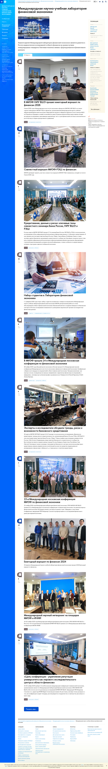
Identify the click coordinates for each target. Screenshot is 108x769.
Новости (4, 21)
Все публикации (95, 109)
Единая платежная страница (24, 758)
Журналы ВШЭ (73, 738)
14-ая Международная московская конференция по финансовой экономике (45, 24)
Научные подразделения (58, 729)
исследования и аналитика (35, 122)
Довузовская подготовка (40, 731)
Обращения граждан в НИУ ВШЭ (25, 740)
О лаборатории (6, 18)
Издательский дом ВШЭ (75, 731)
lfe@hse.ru (4, 81)
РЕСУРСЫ (72, 727)
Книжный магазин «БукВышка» (76, 732)
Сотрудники (5, 38)
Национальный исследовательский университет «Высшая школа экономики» (34, 721)
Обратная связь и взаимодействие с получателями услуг (42, 752)
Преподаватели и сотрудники (24, 734)
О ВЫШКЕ (20, 727)
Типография (72, 734)
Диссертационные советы (58, 734)
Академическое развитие (58, 738)
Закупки (19, 738)
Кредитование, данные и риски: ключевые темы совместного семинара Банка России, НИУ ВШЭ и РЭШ (51, 226)
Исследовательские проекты (59, 731)
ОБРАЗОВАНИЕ (39, 727)
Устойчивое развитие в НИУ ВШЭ (25, 732)
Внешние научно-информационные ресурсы (59, 743)
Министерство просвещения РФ (95, 732)
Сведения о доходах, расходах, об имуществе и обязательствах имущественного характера (25, 748)
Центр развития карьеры (40, 744)
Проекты (4, 35)
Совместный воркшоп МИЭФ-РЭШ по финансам (50, 169)
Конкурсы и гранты (57, 740)
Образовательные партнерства (42, 748)
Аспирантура (38, 740)
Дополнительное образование (42, 742)
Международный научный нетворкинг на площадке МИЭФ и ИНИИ (51, 617)
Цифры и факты (21, 729)
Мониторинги (56, 732)
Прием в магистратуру (40, 738)
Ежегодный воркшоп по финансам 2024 (45, 561)
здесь (82, 764)
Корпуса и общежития (23, 736)
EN (96, 1)
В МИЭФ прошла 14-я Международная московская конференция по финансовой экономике (51, 362)
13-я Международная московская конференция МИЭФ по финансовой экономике (49, 500)
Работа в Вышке (21, 760)
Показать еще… (31, 709)
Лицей (36, 729)
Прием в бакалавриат (40, 734)
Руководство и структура (23, 731)
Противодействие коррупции (24, 744)
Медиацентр (73, 736)
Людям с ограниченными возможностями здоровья (23, 755)
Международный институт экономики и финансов (63, 721)
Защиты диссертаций (57, 736)
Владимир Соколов (6, 49)
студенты (31, 313)
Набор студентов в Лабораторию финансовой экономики (48, 297)
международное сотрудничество (42, 313)
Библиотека (72, 729)
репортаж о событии (33, 247)
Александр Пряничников (5, 68)
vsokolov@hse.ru (5, 51)
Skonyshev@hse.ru (6, 61)
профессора (31, 380)
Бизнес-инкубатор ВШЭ (40, 746)
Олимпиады (37, 732)
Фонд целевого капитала (23, 742)
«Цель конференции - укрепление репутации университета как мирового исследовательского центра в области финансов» (50, 679)
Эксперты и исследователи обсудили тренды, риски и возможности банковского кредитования (53, 429)
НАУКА (55, 727)
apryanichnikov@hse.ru (7, 71)
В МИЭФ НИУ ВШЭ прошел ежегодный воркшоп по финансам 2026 (52, 103)
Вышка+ (37, 736)
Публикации (5, 29)
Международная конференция (6, 25)
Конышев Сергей (6, 59)
